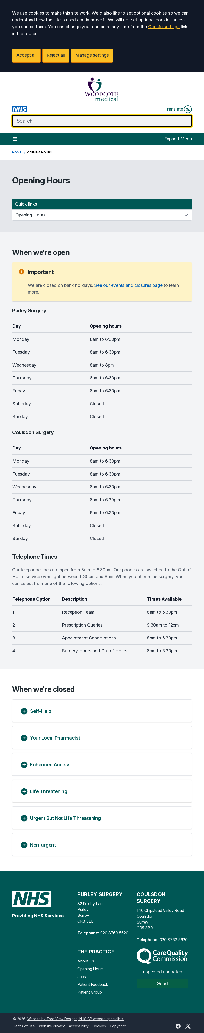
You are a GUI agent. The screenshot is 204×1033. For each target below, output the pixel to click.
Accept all (26, 55)
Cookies (99, 1026)
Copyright (118, 1026)
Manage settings (92, 55)
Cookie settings (164, 26)
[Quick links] (102, 215)
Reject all (56, 55)
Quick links (26, 204)
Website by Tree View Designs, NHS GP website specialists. (75, 1019)
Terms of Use (24, 1026)
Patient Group (89, 992)
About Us (85, 961)
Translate (178, 109)
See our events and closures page (128, 285)
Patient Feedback (92, 984)
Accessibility (79, 1026)
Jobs (81, 976)
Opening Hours (90, 968)
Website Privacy (52, 1026)
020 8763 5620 (114, 932)
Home (16, 152)
